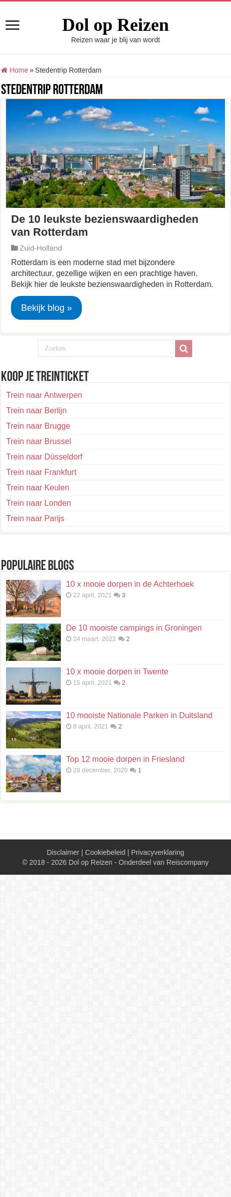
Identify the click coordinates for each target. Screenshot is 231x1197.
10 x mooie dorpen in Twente (117, 671)
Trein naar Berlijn (36, 410)
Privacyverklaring (158, 852)
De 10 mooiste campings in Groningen (134, 628)
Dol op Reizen (115, 25)
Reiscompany (188, 862)
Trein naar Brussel (38, 441)
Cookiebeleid (105, 852)
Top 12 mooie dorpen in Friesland (125, 759)
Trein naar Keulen (37, 487)
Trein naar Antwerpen (44, 395)
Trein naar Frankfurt (41, 472)
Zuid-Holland (40, 248)
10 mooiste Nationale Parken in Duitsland (139, 715)
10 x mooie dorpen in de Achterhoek (130, 584)
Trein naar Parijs (35, 518)
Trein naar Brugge (38, 426)
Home (14, 70)
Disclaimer (63, 852)
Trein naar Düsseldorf (44, 457)
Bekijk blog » (46, 308)
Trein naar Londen (38, 503)
